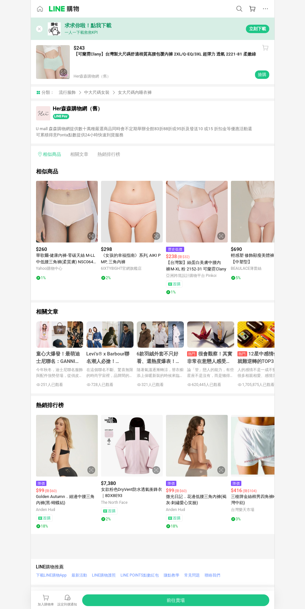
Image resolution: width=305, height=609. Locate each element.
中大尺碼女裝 (96, 92)
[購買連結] (175, 600)
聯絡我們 (212, 575)
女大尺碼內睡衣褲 (135, 92)
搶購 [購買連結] (262, 74)
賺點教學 (171, 575)
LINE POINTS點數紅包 (140, 575)
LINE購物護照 (104, 575)
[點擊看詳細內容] (67, 211)
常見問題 (192, 575)
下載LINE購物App (51, 575)
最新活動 (79, 575)
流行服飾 (67, 92)
